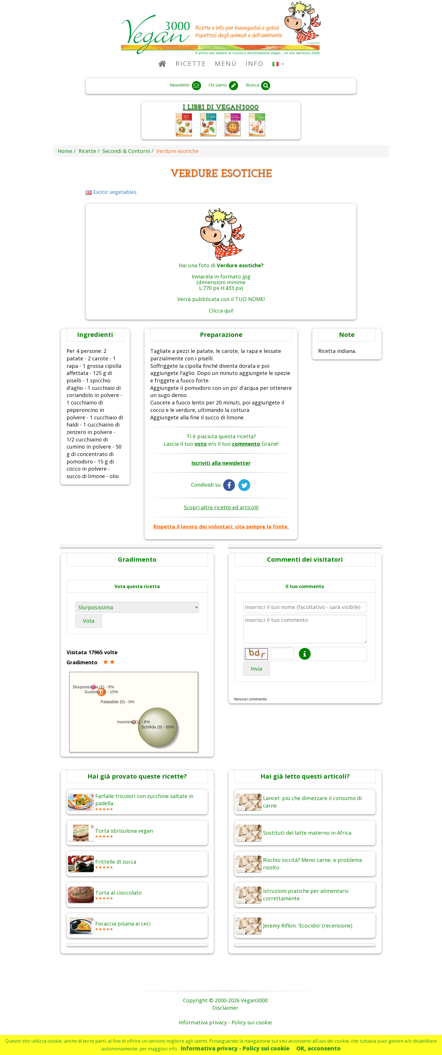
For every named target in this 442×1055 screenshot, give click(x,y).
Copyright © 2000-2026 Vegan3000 (225, 1000)
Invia (256, 668)
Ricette (191, 63)
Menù (226, 63)
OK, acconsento (318, 1048)
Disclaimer (225, 1007)
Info (255, 63)
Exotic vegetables (111, 191)
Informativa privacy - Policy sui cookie (235, 1048)
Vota (88, 620)
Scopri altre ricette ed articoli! (221, 507)
